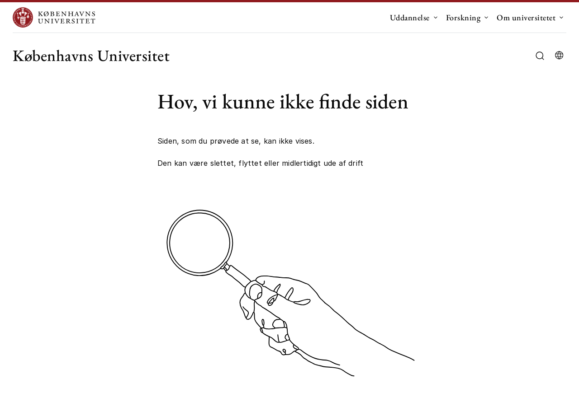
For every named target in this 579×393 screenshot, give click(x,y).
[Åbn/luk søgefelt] (540, 55)
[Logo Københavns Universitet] (56, 17)
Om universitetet (526, 17)
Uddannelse (410, 17)
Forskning (463, 17)
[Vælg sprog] (559, 55)
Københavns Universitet (91, 55)
